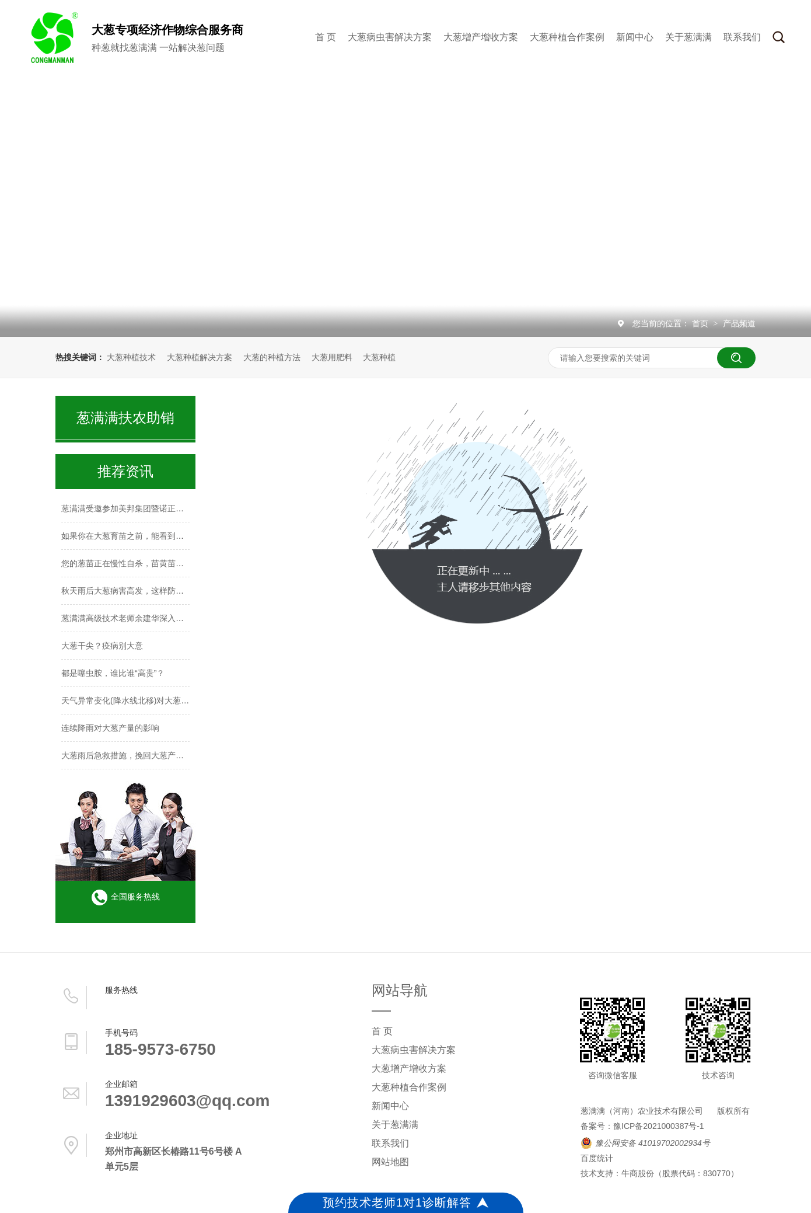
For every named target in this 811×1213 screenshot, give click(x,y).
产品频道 (739, 323)
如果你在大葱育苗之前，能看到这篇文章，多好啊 (151, 536)
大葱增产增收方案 (480, 37)
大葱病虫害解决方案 (390, 37)
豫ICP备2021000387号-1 (658, 1126)
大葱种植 (379, 357)
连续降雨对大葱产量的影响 (110, 728)
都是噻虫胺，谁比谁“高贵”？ (113, 673)
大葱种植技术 (131, 357)
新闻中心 (634, 37)
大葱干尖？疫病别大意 (102, 645)
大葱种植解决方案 (199, 357)
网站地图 (390, 1162)
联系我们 (742, 37)
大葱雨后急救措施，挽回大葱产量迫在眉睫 (138, 755)
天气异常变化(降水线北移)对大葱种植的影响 (141, 700)
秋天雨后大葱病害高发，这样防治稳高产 (134, 590)
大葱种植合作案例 (567, 37)
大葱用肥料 (332, 357)
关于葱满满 (688, 37)
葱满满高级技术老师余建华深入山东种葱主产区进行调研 (163, 618)
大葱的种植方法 (271, 357)
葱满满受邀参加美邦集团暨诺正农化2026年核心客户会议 (164, 508)
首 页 (325, 37)
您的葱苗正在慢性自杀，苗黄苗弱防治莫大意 (143, 563)
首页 (701, 323)
